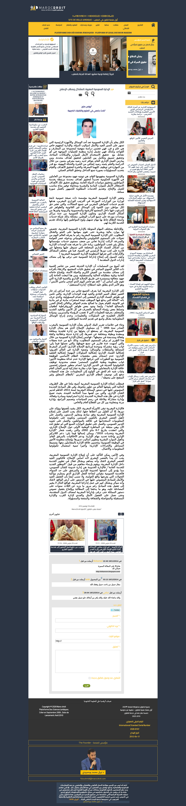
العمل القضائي (126, 26)
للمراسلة (59, 25)
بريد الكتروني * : (113, 626)
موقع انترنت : (114, 636)
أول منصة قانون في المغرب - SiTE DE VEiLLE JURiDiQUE (93, 20)
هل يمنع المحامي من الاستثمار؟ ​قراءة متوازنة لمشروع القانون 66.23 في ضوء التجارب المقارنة (38, 233)
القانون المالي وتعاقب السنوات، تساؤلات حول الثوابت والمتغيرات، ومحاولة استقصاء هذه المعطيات (38, 293)
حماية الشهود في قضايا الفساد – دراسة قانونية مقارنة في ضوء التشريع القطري (141, 286)
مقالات (115, 25)
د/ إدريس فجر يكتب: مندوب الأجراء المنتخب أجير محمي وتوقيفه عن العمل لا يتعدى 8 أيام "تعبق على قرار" (141, 348)
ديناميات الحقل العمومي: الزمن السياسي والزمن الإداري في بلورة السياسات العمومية (38, 178)
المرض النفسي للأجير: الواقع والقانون (44, 53)
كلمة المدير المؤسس (142, 40)
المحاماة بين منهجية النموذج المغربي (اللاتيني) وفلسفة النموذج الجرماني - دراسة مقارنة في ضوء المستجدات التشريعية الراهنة (141, 256)
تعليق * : (116, 647)
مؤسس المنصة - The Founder (93, 743)
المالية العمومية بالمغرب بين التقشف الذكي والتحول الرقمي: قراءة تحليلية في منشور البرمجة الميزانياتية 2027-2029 (38, 206)
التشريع (140, 25)
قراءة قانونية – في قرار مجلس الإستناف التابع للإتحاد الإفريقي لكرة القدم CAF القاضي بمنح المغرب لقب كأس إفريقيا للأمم (38, 152)
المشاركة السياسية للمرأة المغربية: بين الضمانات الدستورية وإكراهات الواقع (38, 318)
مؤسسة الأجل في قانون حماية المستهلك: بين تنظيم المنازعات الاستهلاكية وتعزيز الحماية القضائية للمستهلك (141, 199)
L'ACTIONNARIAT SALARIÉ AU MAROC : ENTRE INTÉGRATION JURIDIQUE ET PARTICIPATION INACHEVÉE (38, 96)
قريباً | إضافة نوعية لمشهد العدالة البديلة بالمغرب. (92, 74)
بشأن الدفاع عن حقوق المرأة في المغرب (142, 46)
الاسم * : (116, 616)
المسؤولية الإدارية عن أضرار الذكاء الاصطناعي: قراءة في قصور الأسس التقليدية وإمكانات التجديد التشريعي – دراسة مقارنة (44, 47)
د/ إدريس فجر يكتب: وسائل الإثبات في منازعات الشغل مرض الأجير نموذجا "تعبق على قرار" (141, 378)
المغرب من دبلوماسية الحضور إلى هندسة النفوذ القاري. (38, 126)
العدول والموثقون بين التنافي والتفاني (38, 340)
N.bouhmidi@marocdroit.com (93, 779)
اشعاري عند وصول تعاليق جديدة (105, 678)
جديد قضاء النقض (46, 26)
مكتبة (106, 25)
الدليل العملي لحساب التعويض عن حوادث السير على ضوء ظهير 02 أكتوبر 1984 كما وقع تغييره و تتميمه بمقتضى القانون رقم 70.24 (141, 168)
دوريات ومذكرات (86, 25)
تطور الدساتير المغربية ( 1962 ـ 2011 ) (141, 314)
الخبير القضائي (38, 254)
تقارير (97, 25)
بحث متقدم (141, 96)
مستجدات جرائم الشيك (38, 270)
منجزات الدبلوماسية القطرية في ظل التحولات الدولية (141, 228)
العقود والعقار (71, 25)
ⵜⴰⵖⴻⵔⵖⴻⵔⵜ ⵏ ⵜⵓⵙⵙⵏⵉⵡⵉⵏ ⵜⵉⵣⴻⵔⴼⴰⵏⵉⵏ (93, 16)
